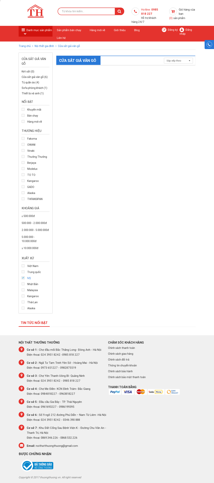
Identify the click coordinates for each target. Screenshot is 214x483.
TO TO (31, 175)
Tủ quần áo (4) (30, 82)
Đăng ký (170, 30)
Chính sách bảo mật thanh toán (127, 377)
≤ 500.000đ (28, 216)
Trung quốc (34, 272)
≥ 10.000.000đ (30, 248)
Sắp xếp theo (178, 60)
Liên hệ (61, 38)
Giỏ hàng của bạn (182, 14)
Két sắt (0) (28, 71)
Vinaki (30, 150)
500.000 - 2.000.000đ (34, 223)
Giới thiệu (120, 30)
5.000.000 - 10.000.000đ (29, 239)
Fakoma (32, 138)
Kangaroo (33, 181)
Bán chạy (32, 115)
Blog (137, 30)
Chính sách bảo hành (120, 371)
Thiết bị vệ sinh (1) (33, 93)
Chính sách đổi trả (118, 359)
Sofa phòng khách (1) (34, 88)
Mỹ (29, 278)
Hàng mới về (97, 30)
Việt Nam (32, 266)
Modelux (32, 169)
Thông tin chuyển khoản (122, 365)
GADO (30, 187)
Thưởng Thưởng (37, 156)
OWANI (31, 144)
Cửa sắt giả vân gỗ (69, 46)
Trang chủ (25, 46)
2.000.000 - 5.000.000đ (35, 230)
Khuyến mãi (34, 109)
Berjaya (31, 163)
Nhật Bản (32, 284)
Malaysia (32, 290)
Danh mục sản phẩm (39, 30)
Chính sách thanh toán (121, 348)
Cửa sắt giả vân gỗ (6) (35, 77)
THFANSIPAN (35, 199)
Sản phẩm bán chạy (69, 30)
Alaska (31, 193)
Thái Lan (32, 302)
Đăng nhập (186, 31)
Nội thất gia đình (45, 46)
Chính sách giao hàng (120, 353)
